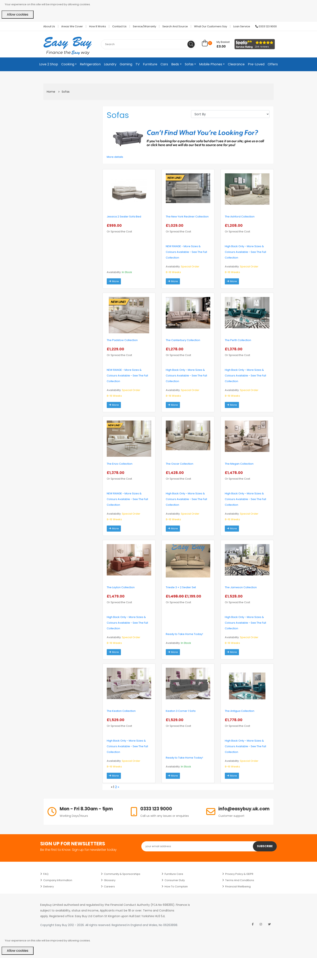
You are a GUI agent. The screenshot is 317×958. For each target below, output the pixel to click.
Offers (273, 64)
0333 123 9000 (266, 26)
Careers (109, 886)
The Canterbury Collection (183, 340)
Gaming (126, 64)
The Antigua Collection (239, 711)
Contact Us (119, 26)
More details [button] (115, 157)
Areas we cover (72, 26)
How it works (97, 26)
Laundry (110, 64)
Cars (164, 64)
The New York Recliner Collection (187, 216)
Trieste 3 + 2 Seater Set (181, 587)
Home (51, 92)
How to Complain (176, 886)
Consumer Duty (175, 880)
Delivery (48, 886)
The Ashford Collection (240, 216)
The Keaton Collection (121, 711)
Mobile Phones (210, 64)
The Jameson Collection (241, 587)
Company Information (57, 880)
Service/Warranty (144, 26)
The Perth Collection (238, 340)
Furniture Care (174, 874)
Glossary (109, 880)
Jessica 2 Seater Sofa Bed (124, 216)
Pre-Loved (256, 64)
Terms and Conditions (239, 880)
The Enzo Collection (119, 464)
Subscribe (265, 846)
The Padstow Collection (122, 340)
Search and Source (175, 26)
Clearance (236, 64)
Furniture (150, 64)
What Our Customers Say (210, 26)
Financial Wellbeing (238, 886)
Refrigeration (90, 64)
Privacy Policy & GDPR (239, 874)
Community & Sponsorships (122, 874)
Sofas (189, 64)
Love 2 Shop (48, 64)
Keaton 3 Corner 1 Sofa (180, 711)
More (114, 281)
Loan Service (241, 26)
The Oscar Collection (179, 464)
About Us (49, 26)
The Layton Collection (121, 587)
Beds (175, 64)
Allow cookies (17, 14)
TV (137, 64)
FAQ (46, 874)
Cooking (67, 64)
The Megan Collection (239, 464)
